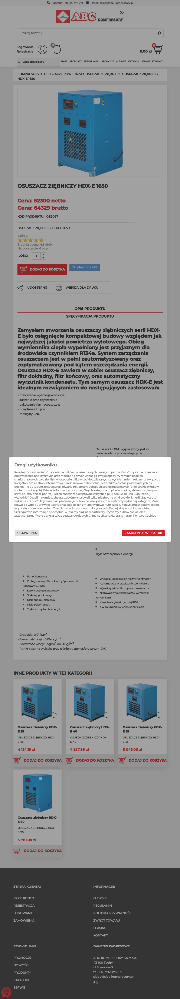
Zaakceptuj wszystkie (135, 533)
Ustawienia (36, 533)
